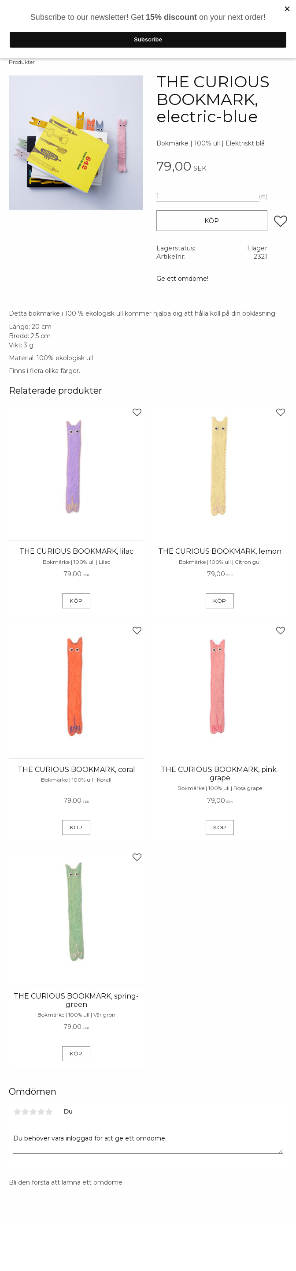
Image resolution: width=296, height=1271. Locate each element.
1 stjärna (17, 1112)
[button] (280, 221)
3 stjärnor (33, 1112)
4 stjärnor (41, 1112)
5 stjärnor (49, 1112)
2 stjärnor (25, 1112)
